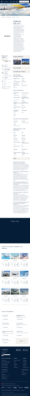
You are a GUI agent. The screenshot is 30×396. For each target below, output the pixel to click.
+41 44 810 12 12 (5, 327)
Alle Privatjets (8, 17)
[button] (13, 2)
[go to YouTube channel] (4, 351)
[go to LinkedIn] (7, 351)
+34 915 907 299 (20, 335)
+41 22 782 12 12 (5, 319)
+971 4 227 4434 (5, 335)
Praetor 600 (15, 260)
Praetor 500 (6, 260)
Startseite (3, 17)
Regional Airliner (7, 69)
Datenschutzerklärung (16, 390)
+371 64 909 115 (5, 342)
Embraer (13, 17)
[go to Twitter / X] (6, 351)
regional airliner (16, 83)
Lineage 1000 (24, 278)
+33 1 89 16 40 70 (20, 327)
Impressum (22, 390)
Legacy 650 (15, 278)
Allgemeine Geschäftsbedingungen (7, 390)
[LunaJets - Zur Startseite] (6, 1)
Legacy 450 (24, 260)
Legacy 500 (6, 278)
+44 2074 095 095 (20, 319)
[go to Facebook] (3, 351)
